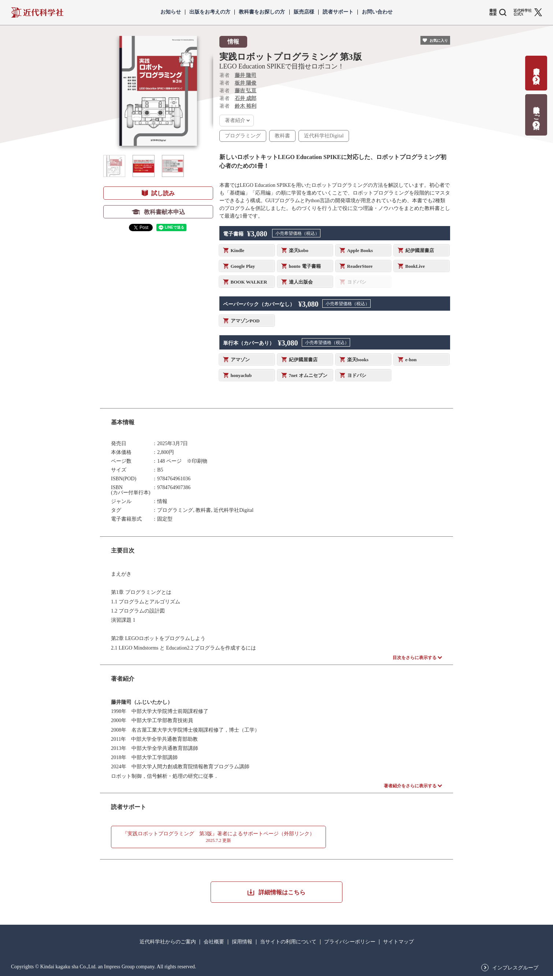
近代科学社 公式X (522, 12)
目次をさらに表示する (415, 657)
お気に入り (439, 40)
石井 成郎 (246, 98)
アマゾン (240, 359)
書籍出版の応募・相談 (536, 68)
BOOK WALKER (249, 282)
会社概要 (214, 941)
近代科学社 (37, 12)
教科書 (282, 135)
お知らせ (170, 12)
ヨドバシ (356, 375)
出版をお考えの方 (209, 12)
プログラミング (243, 135)
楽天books (358, 359)
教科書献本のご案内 (536, 110)
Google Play (243, 266)
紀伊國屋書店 (419, 250)
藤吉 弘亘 (246, 90)
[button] (114, 166)
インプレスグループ (515, 968)
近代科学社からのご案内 (168, 941)
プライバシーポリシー (349, 941)
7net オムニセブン (308, 375)
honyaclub (241, 375)
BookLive (415, 266)
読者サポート (338, 12)
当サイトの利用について (288, 941)
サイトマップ (398, 941)
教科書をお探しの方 (262, 12)
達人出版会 (301, 282)
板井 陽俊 (246, 83)
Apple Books (360, 250)
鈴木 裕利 (246, 106)
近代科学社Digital (324, 135)
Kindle (238, 250)
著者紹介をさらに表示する (410, 785)
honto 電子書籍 (305, 266)
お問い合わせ (377, 12)
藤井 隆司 (246, 75)
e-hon (411, 359)
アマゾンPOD (245, 321)
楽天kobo (298, 250)
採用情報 (242, 941)
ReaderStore (360, 266)
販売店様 (304, 12)
